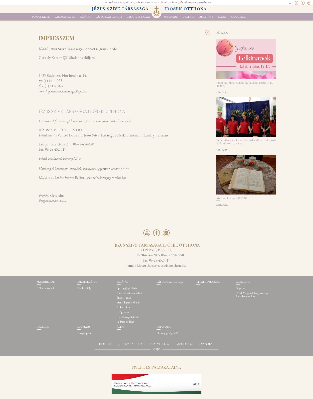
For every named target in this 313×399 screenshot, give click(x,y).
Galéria (188, 16)
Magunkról (41, 16)
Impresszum (184, 344)
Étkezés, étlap (124, 297)
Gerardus (57, 195)
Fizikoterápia (123, 307)
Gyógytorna (123, 312)
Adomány (206, 16)
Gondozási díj (84, 288)
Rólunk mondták (45, 288)
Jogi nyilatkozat (131, 344)
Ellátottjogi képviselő (167, 333)
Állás (222, 16)
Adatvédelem (160, 344)
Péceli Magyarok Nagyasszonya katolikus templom (252, 294)
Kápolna (240, 288)
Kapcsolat (238, 16)
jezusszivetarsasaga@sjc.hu (67, 91)
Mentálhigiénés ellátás (128, 302)
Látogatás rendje (109, 16)
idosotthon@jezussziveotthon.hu (195, 2)
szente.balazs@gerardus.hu (106, 177)
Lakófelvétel (64, 16)
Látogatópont (84, 333)
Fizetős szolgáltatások (128, 317)
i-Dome (62, 201)
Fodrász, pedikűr (125, 321)
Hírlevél (105, 344)
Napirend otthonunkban (129, 293)
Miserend (171, 16)
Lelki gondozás (138, 16)
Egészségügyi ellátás (127, 288)
